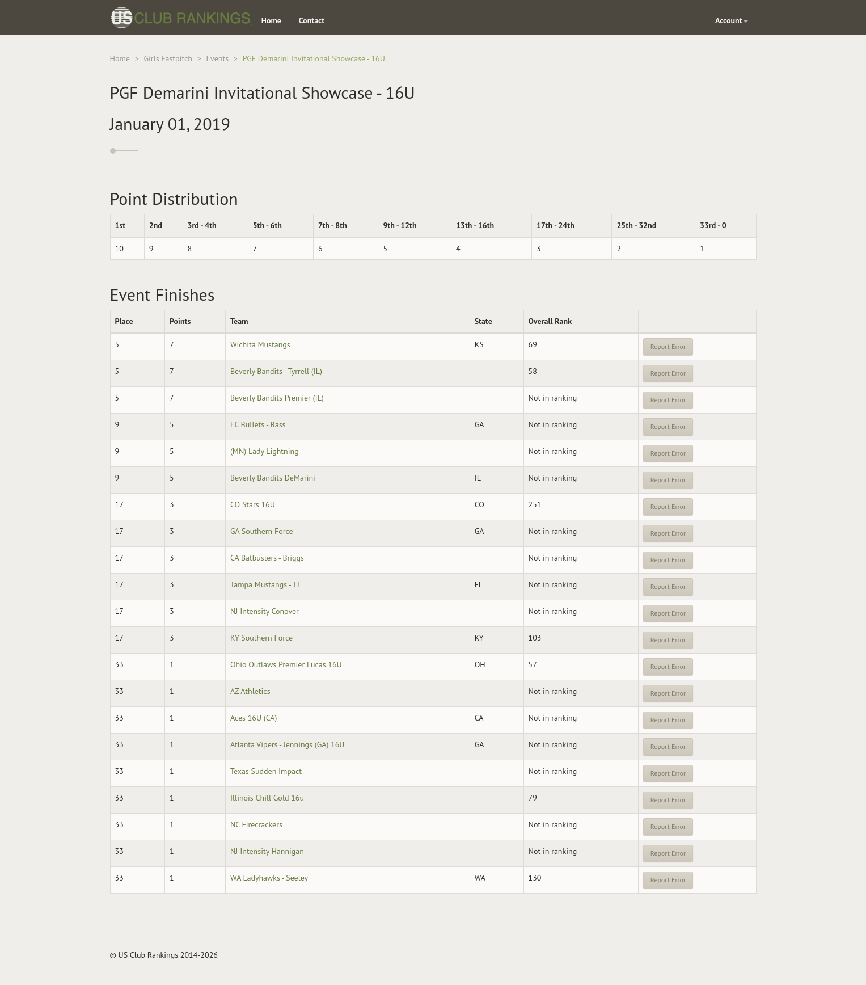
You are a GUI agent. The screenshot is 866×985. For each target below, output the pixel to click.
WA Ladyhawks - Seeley (269, 878)
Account (731, 20)
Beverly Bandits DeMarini (272, 478)
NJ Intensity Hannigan (267, 851)
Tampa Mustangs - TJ (264, 584)
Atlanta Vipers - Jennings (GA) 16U (287, 744)
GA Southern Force (261, 531)
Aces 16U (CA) (253, 718)
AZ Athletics (250, 691)
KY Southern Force (261, 638)
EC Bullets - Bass (258, 424)
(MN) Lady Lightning (264, 451)
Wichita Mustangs (260, 344)
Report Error (668, 346)
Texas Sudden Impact (266, 771)
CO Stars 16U (252, 504)
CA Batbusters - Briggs (267, 558)
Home (271, 20)
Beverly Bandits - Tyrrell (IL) (276, 371)
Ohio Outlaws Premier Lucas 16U (286, 664)
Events (217, 58)
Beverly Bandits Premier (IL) (277, 398)
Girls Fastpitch (167, 58)
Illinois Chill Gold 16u (267, 798)
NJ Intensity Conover (264, 611)
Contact (311, 20)
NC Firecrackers (256, 824)
